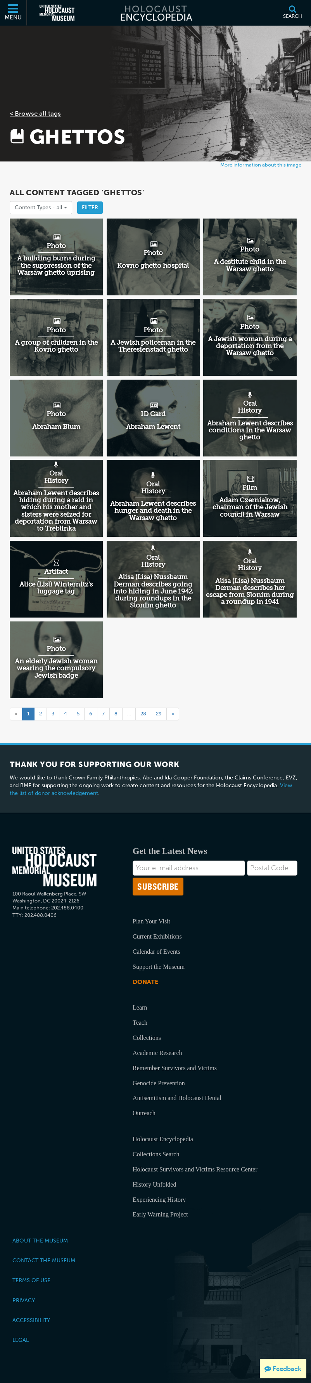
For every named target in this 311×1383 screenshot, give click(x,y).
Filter (90, 207)
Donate (145, 982)
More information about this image (260, 165)
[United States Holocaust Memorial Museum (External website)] (57, 13)
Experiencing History (159, 1199)
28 (143, 714)
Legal (20, 1339)
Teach (140, 1022)
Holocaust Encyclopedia (163, 1139)
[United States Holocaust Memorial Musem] (54, 867)
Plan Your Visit (151, 921)
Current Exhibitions (157, 936)
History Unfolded (154, 1184)
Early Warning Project (160, 1214)
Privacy (23, 1300)
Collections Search (156, 1154)
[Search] (292, 13)
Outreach (144, 1113)
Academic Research (157, 1053)
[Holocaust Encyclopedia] (155, 13)
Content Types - (41, 207)
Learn (140, 1007)
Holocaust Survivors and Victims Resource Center (195, 1169)
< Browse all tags (35, 113)
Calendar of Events (156, 951)
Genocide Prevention (159, 1083)
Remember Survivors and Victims (175, 1068)
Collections (147, 1037)
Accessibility (31, 1320)
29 (159, 714)
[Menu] (13, 13)
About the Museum (40, 1240)
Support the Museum (159, 966)
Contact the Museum (43, 1260)
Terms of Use (31, 1280)
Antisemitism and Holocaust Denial (177, 1098)
